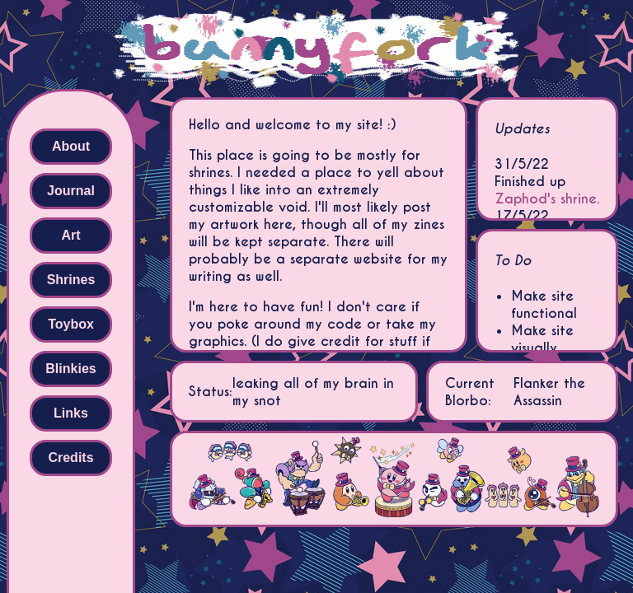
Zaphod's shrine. (547, 199)
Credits (70, 458)
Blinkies (70, 369)
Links (71, 413)
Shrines (71, 280)
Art (70, 235)
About (71, 146)
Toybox (71, 324)
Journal (71, 191)
